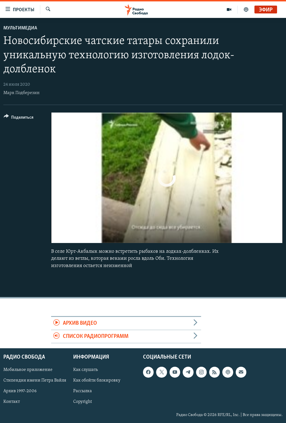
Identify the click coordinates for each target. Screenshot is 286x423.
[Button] (19, 118)
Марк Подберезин (21, 93)
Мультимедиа (20, 28)
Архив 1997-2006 (20, 391)
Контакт (11, 402)
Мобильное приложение (28, 370)
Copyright (82, 402)
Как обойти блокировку (96, 380)
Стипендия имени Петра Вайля (34, 380)
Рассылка (82, 391)
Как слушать (85, 370)
